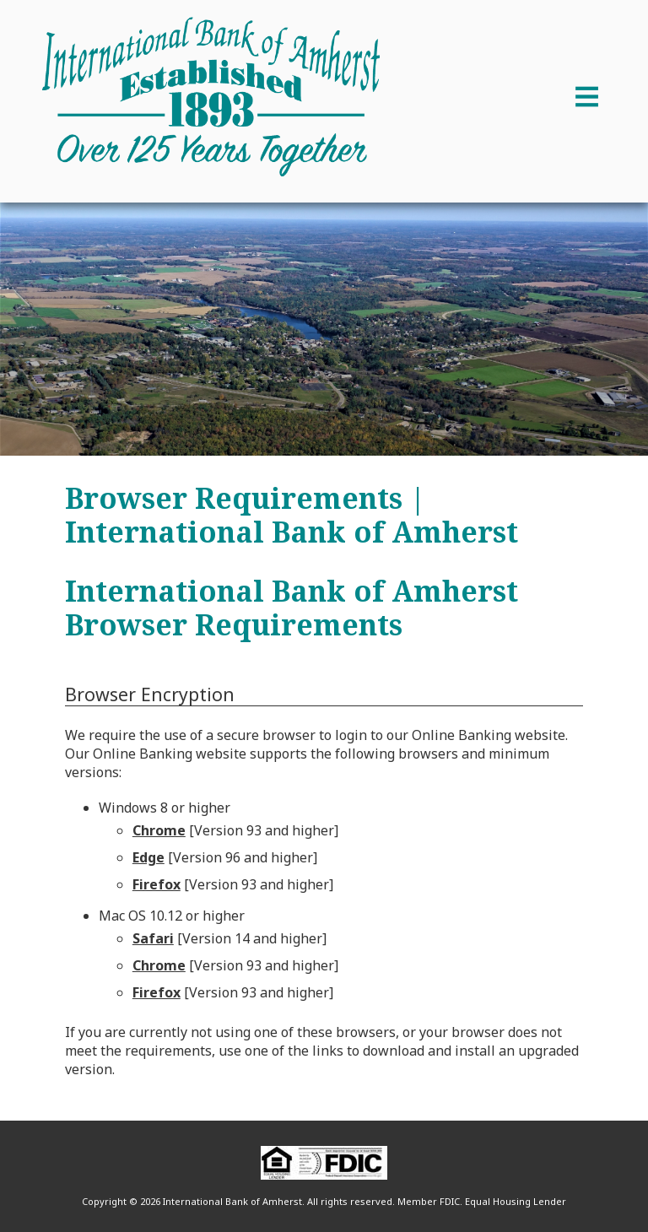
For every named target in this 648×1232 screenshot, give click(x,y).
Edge (148, 857)
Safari (153, 938)
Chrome (159, 830)
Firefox (156, 884)
